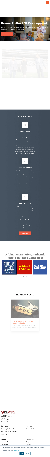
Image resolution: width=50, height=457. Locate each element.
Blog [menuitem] (27, 430)
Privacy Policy (16, 450)
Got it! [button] (22, 453)
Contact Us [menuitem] (4, 433)
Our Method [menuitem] (30, 417)
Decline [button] (27, 453)
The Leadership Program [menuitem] (9, 420)
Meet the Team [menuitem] (6, 430)
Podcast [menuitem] (28, 433)
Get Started (7, 22)
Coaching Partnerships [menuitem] (8, 417)
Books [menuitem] (28, 436)
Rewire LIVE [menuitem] (4, 423)
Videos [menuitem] (28, 438)
